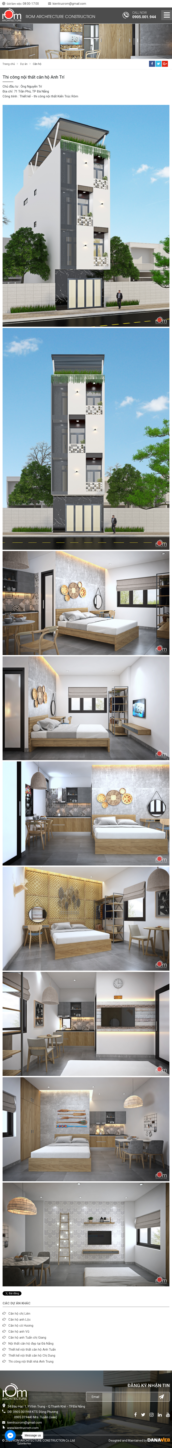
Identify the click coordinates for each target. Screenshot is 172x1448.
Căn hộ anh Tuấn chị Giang (27, 1337)
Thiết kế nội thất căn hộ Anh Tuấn (32, 1349)
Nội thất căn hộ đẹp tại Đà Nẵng (30, 1343)
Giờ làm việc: (23, 3)
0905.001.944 (144, 17)
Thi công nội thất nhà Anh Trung (30, 1361)
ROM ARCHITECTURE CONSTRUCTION (60, 16)
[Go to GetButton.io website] (24, 1443)
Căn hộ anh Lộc (19, 1319)
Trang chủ (9, 64)
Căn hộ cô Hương (20, 1325)
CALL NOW (139, 12)
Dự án (23, 64)
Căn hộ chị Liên (19, 1313)
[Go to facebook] (10, 1435)
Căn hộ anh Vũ (18, 1331)
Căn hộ (37, 64)
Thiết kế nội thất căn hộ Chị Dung (31, 1355)
